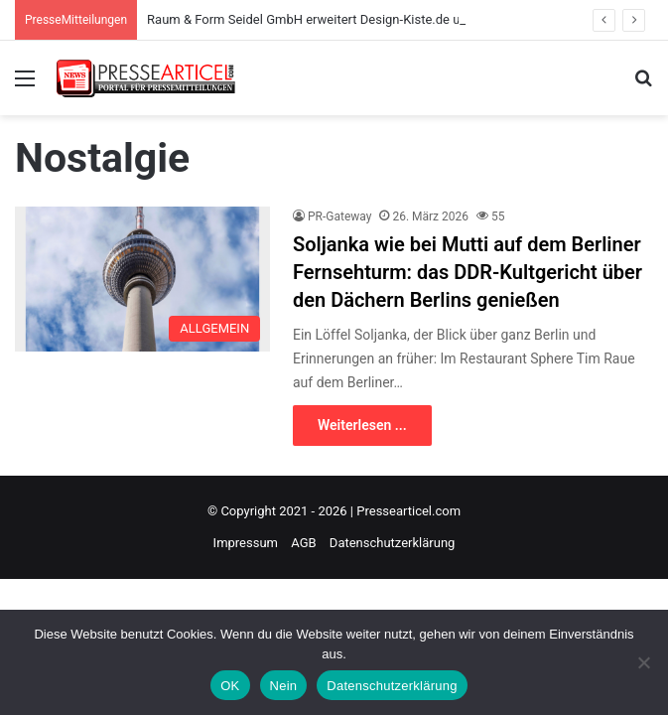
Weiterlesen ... (362, 425)
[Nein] (643, 662)
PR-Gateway (339, 216)
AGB (303, 542)
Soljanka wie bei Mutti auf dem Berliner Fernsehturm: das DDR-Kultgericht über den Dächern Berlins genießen (467, 272)
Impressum (245, 542)
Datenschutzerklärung (393, 542)
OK (229, 685)
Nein (284, 685)
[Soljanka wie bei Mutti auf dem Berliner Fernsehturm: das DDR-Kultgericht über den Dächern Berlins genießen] (142, 279)
